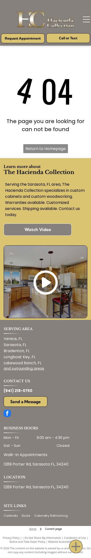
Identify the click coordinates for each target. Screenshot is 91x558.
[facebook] (7, 414)
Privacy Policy (11, 538)
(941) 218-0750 (18, 390)
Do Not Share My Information (43, 538)
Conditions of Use (75, 538)
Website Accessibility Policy (65, 541)
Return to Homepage (45, 148)
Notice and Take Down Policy (27, 541)
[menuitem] (13, 516)
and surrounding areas (24, 368)
